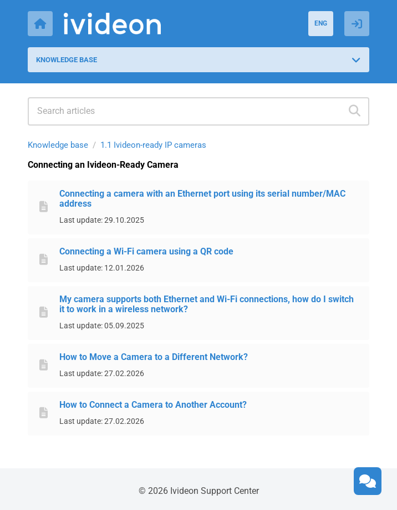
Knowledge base (58, 145)
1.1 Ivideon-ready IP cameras (153, 145)
